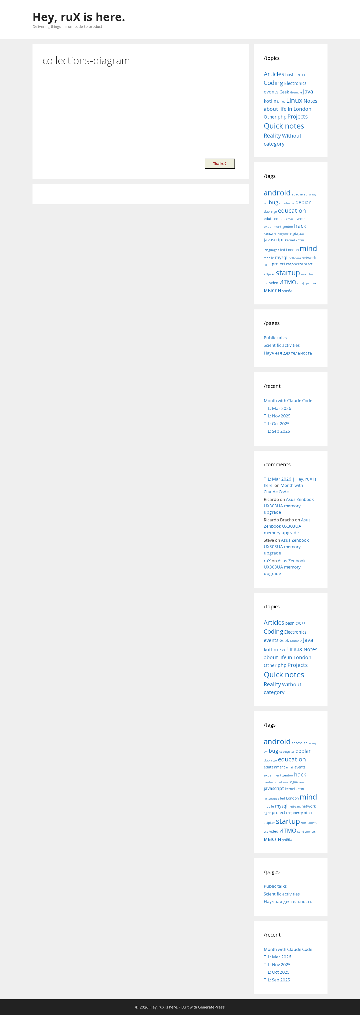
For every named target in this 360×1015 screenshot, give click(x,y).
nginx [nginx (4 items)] (267, 264)
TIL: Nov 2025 (277, 416)
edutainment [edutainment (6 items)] (274, 218)
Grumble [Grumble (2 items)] (296, 92)
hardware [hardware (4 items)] (270, 234)
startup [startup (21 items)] (288, 272)
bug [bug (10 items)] (273, 202)
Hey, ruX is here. (78, 16)
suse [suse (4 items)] (303, 274)
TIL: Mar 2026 (277, 408)
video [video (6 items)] (273, 282)
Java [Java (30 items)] (308, 91)
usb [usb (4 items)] (266, 283)
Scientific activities (282, 345)
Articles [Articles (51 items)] (274, 74)
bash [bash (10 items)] (289, 74)
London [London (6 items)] (292, 249)
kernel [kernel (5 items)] (290, 240)
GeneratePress (211, 1006)
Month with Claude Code (288, 400)
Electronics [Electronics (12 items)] (295, 83)
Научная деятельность (288, 353)
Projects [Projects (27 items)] (298, 116)
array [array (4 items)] (312, 194)
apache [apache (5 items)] (297, 194)
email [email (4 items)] (290, 219)
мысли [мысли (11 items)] (272, 290)
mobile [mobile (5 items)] (269, 258)
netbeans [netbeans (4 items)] (294, 258)
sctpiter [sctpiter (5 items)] (269, 274)
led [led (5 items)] (282, 250)
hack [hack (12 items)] (300, 226)
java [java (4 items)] (301, 234)
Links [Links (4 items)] (281, 101)
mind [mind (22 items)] (308, 248)
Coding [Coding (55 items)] (273, 82)
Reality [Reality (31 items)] (272, 135)
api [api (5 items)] (306, 194)
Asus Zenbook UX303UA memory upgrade (289, 505)
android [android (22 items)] (277, 193)
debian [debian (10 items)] (304, 202)
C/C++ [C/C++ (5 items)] (301, 74)
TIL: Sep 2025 (277, 431)
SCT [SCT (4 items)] (310, 264)
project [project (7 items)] (278, 264)
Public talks (275, 338)
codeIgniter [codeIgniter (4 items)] (286, 203)
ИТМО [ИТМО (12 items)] (287, 282)
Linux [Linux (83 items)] (294, 100)
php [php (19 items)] (282, 116)
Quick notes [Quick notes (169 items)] (284, 126)
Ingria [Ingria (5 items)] (294, 233)
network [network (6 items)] (309, 257)
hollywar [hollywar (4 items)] (283, 234)
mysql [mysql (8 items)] (281, 257)
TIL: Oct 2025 (277, 423)
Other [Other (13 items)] (270, 117)
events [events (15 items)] (271, 91)
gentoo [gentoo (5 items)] (287, 226)
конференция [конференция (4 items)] (306, 283)
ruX (267, 560)
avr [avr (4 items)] (266, 203)
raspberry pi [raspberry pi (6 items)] (296, 263)
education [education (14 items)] (292, 210)
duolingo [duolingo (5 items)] (270, 211)
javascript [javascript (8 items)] (274, 240)
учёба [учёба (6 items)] (287, 290)
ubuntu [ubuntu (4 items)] (312, 274)
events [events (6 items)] (300, 218)
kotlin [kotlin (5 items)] (300, 240)
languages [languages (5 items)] (271, 250)
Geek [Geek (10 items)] (284, 92)
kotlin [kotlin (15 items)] (270, 101)
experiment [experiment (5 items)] (272, 226)
